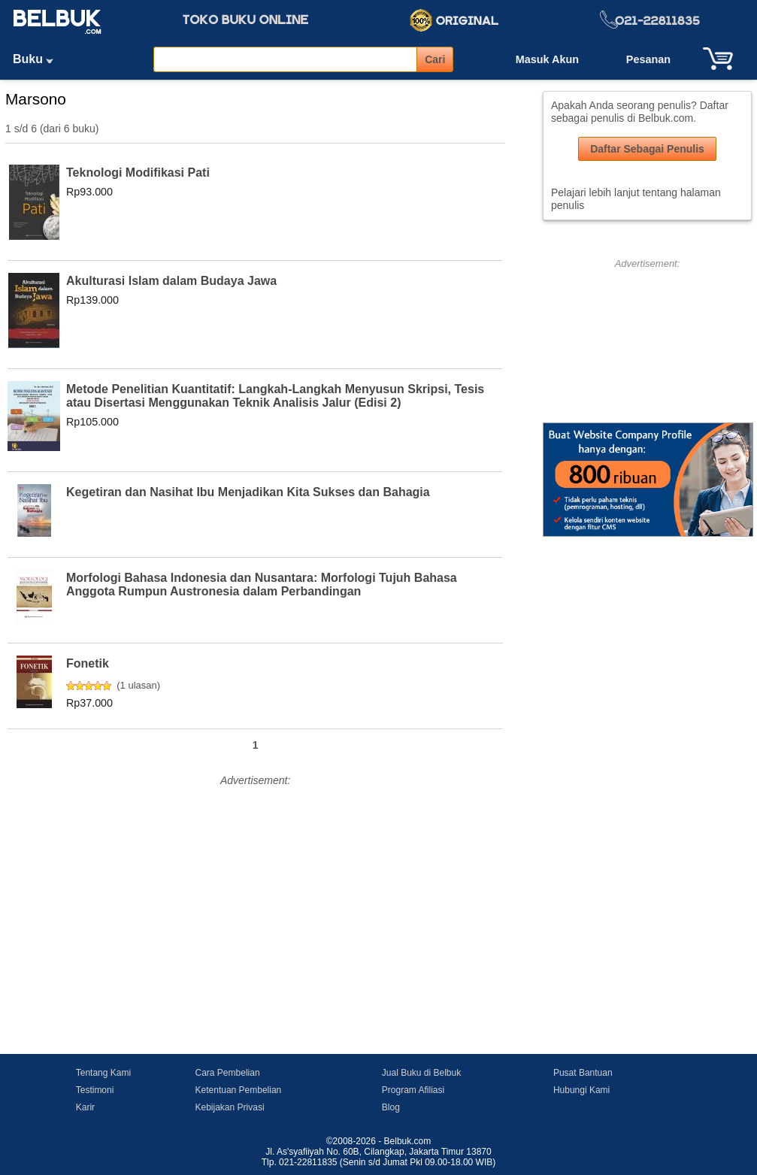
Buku (38, 59)
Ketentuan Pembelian (238, 1090)
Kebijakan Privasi (230, 1107)
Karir (85, 1107)
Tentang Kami (103, 1072)
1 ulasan (138, 685)
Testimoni (95, 1090)
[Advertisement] (255, 896)
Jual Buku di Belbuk (421, 1072)
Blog (391, 1107)
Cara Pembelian (227, 1072)
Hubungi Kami (581, 1090)
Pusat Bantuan (583, 1072)
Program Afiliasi (413, 1090)
